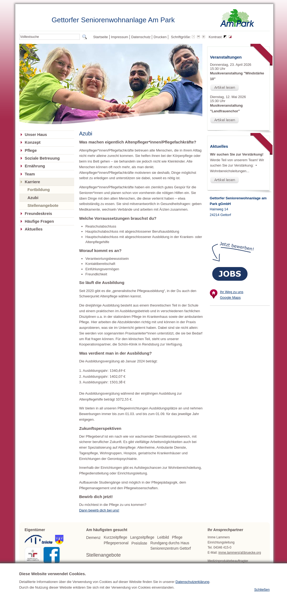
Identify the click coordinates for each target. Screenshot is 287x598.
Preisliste (139, 543)
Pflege (31, 150)
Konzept (33, 142)
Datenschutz (140, 37)
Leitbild (163, 537)
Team (30, 174)
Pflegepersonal (116, 543)
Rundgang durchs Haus (169, 543)
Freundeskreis (38, 213)
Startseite (100, 37)
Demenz (93, 537)
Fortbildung (38, 189)
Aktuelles (33, 229)
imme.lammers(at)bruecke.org (239, 552)
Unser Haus (36, 134)
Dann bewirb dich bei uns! (99, 510)
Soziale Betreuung (42, 158)
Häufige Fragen (39, 221)
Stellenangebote (42, 205)
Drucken (160, 37)
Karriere (32, 182)
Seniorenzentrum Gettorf (170, 548)
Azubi (32, 197)
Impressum (119, 37)
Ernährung (35, 166)
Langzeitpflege (142, 537)
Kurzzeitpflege (115, 537)
